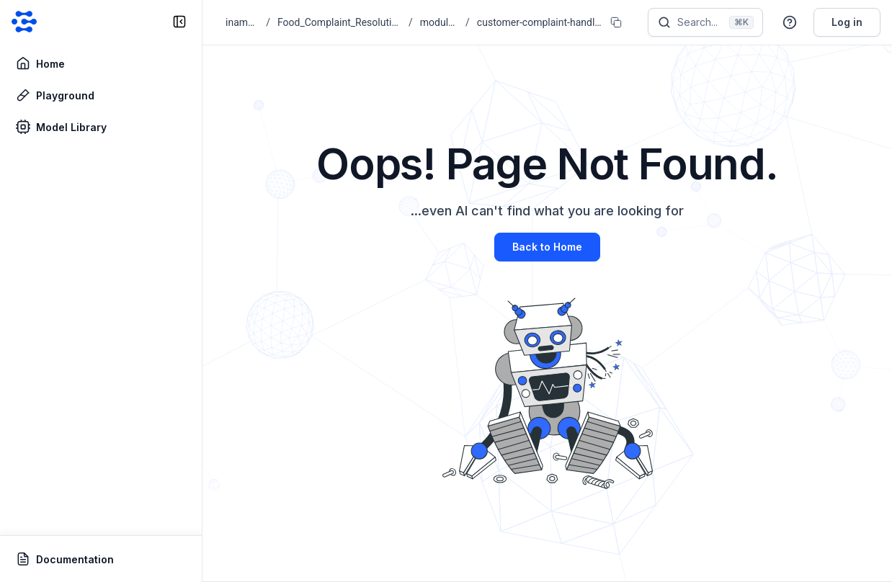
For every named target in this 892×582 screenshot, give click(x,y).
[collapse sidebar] (179, 22)
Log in (846, 22)
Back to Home (547, 247)
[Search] (705, 22)
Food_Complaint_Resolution (339, 22)
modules (439, 22)
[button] (790, 22)
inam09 (242, 22)
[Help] (790, 22)
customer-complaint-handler (539, 22)
